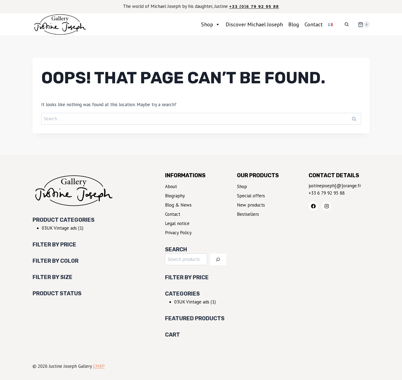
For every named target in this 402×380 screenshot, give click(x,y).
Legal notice (177, 223)
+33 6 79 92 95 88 (327, 193)
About (171, 186)
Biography (175, 196)
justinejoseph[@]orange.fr (335, 186)
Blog (293, 24)
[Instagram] (326, 206)
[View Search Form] (346, 24)
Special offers (251, 196)
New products (251, 205)
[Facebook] (313, 206)
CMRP (99, 366)
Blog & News (178, 205)
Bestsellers (248, 214)
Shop (210, 24)
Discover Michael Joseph (254, 24)
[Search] (218, 259)
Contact (314, 24)
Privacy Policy (178, 233)
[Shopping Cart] (361, 24)
